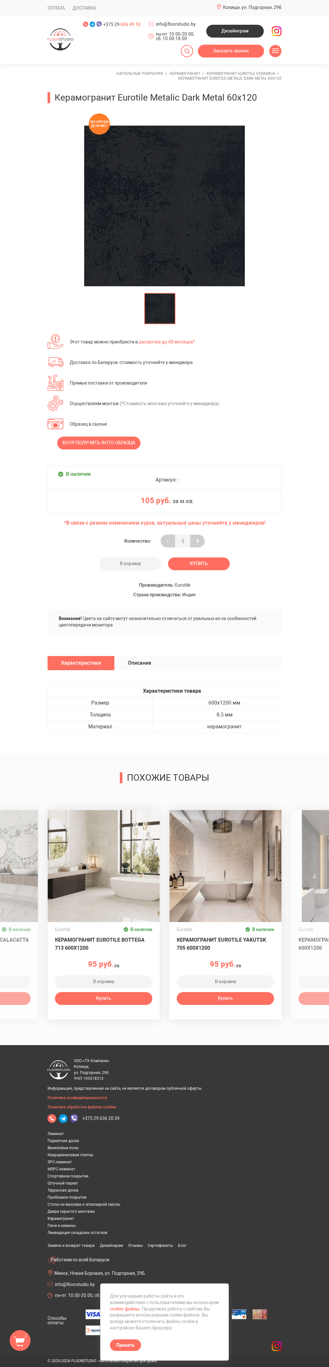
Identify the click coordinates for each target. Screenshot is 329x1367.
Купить (199, 563)
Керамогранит (61, 1218)
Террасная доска (63, 1190)
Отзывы (135, 1245)
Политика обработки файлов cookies (82, 1107)
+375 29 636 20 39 (101, 1118)
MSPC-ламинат (61, 1169)
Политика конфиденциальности (77, 1098)
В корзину (130, 563)
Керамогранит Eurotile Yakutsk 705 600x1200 (221, 944)
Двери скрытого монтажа (71, 1211)
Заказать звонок (231, 50)
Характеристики (81, 663)
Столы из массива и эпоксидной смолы (84, 1204)
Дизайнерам (235, 30)
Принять (125, 1345)
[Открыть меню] (275, 51)
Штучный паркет (63, 1183)
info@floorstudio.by (176, 24)
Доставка (84, 8)
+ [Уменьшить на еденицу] (198, 541)
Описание (139, 663)
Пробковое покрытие (67, 1197)
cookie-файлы (124, 1308)
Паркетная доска (63, 1141)
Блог (182, 1245)
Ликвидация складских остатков (77, 1232)
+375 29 (121, 24)
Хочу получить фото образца (98, 442)
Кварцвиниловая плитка (70, 1155)
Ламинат (56, 1134)
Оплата (56, 8)
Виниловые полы (63, 1148)
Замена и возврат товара (71, 1245)
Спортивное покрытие (68, 1176)
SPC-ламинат (60, 1162)
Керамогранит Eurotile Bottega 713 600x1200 (100, 944)
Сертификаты (160, 1245)
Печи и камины (62, 1225)
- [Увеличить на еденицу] (168, 541)
